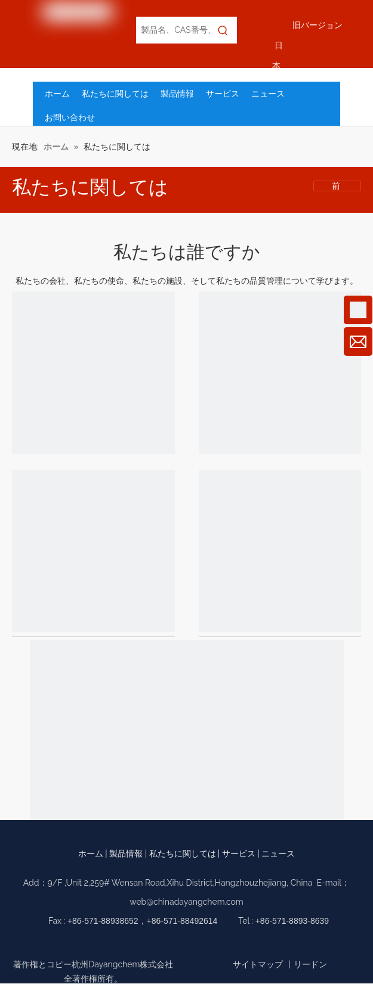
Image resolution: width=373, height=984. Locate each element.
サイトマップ (258, 964)
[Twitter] (217, 945)
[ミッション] (280, 375)
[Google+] (176, 945)
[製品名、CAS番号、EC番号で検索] (172, 30)
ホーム (90, 853)
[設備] (93, 553)
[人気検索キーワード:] (223, 30)
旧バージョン (317, 25)
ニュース (278, 853)
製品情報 (126, 853)
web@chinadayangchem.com (186, 902)
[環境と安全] (187, 799)
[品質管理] (280, 553)
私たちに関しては (182, 853)
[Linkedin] (196, 945)
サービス (238, 853)
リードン (310, 964)
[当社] (93, 375)
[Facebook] (155, 945)
